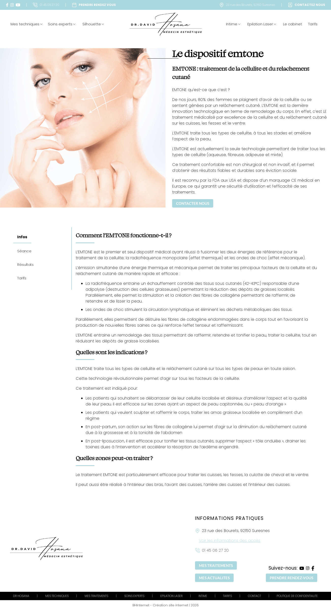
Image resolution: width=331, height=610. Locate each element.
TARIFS (227, 596)
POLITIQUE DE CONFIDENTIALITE (297, 596)
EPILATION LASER (171, 596)
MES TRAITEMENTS (216, 565)
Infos (22, 237)
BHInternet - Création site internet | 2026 (166, 605)
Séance (24, 251)
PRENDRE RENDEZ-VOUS (291, 578)
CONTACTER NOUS (192, 203)
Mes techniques (25, 24)
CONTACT (254, 596)
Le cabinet (292, 24)
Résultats (25, 264)
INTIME (202, 596)
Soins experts (62, 24)
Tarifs (312, 24)
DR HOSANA (21, 596)
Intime (233, 24)
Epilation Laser (262, 24)
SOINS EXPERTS (134, 596)
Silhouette (93, 24)
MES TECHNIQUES (57, 596)
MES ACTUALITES (214, 578)
